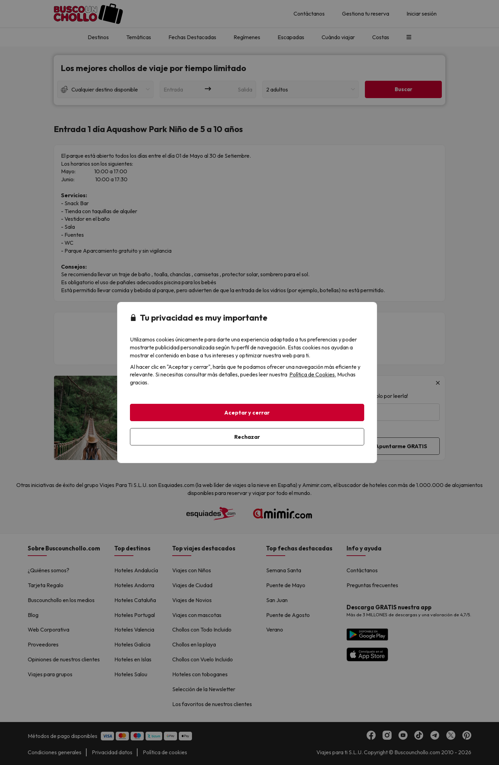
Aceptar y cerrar (247, 412)
